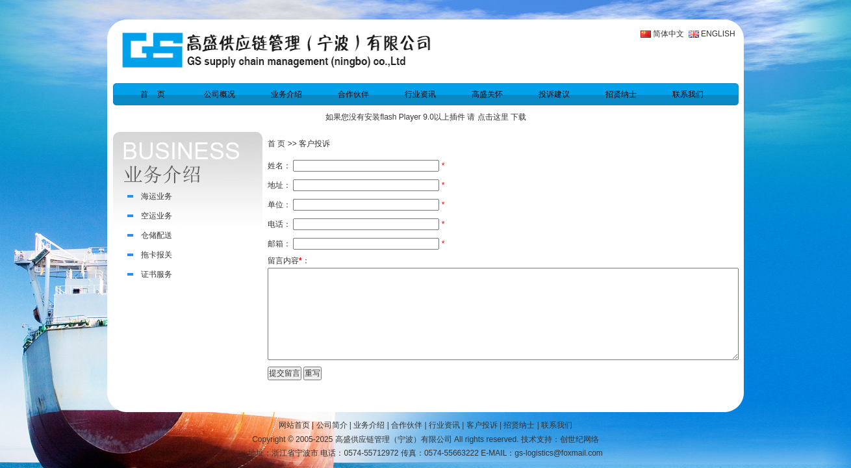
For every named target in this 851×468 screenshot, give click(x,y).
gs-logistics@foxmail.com (558, 453)
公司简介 (332, 425)
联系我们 (688, 94)
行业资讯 (420, 94)
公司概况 (219, 94)
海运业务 (156, 196)
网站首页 (294, 425)
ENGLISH (718, 33)
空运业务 (156, 215)
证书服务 (156, 274)
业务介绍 (286, 94)
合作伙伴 (353, 94)
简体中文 (668, 33)
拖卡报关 (156, 254)
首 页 (152, 94)
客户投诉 (482, 425)
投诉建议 (554, 94)
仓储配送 (156, 235)
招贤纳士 (621, 94)
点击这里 (493, 117)
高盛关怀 (487, 94)
